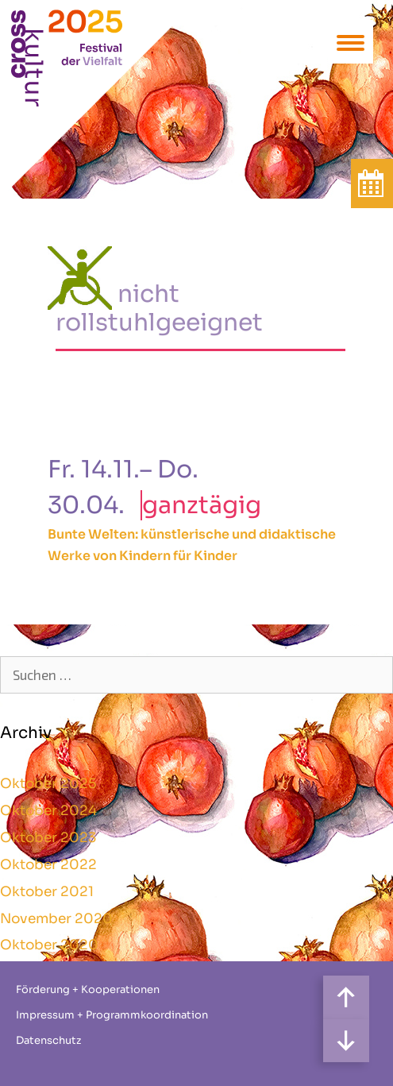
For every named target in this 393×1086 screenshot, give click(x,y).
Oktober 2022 (48, 864)
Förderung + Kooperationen (88, 989)
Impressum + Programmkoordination (112, 1015)
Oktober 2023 (48, 837)
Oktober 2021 (47, 891)
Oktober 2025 (48, 783)
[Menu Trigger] (350, 42)
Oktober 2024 (48, 810)
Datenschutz (48, 1040)
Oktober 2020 (49, 945)
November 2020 (56, 918)
